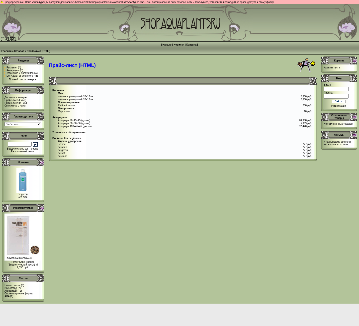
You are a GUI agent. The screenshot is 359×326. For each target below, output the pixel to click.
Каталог (19, 51)
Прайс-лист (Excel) (15, 100)
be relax (62, 147)
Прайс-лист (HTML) (38, 51)
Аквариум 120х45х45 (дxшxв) (74, 126)
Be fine (62, 144)
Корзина (191, 44)
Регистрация (338, 106)
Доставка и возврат (15, 97)
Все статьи (10, 288)
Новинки (179, 44)
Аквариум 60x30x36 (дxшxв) (74, 123)
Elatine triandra (66, 105)
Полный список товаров (23, 79)
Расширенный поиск (22, 151)
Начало (167, 44)
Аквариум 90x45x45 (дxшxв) (74, 120)
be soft (61, 153)
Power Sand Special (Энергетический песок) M (23, 263)
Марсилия (64, 111)
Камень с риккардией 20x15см (75, 96)
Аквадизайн (11, 290)
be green (22, 194)
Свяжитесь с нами (14, 105)
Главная (6, 51)
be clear (62, 156)
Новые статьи (12, 285)
